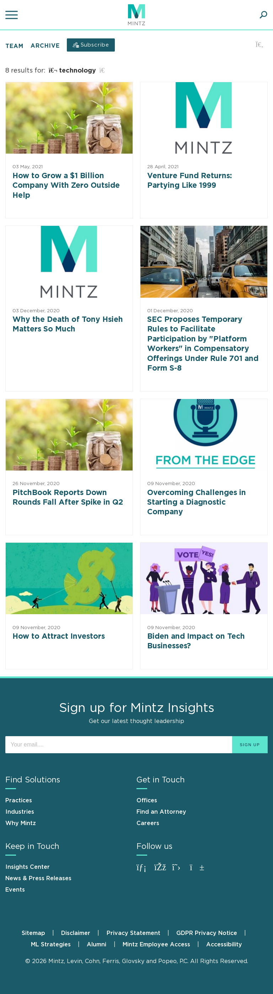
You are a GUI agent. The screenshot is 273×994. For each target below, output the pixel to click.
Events (15, 890)
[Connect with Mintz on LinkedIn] (143, 871)
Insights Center (27, 867)
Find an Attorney (161, 812)
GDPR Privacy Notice (206, 933)
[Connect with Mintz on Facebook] (161, 871)
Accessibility (224, 944)
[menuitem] (40, 933)
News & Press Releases (38, 878)
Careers (147, 823)
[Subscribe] (91, 45)
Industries (19, 812)
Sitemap (33, 933)
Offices (146, 800)
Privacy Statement (133, 933)
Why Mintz (20, 823)
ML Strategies (51, 944)
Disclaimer (75, 933)
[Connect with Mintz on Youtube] (197, 871)
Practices (18, 800)
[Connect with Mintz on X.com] (179, 871)
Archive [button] (45, 46)
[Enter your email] (136, 744)
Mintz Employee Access (156, 944)
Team (14, 46)
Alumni (96, 944)
